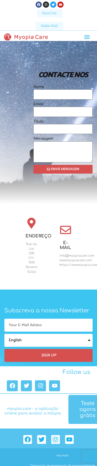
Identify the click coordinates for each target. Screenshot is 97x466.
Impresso (63, 455)
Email (38, 104)
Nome (38, 87)
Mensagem (43, 139)
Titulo (38, 121)
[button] (87, 36)
